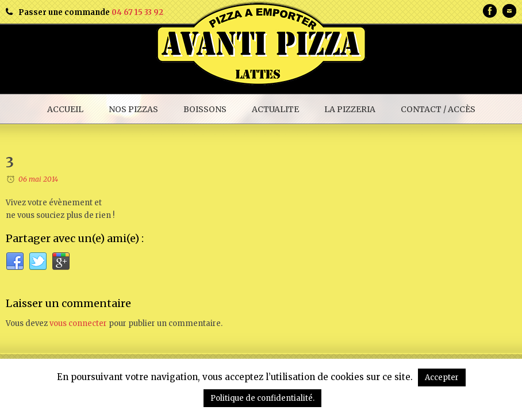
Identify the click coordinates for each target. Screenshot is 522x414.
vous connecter (78, 323)
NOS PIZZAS (133, 109)
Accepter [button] (442, 377)
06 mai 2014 (38, 179)
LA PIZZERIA (349, 109)
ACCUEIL (65, 109)
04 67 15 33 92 (137, 12)
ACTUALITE (275, 109)
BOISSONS (205, 109)
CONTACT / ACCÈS (438, 109)
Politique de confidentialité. (262, 398)
